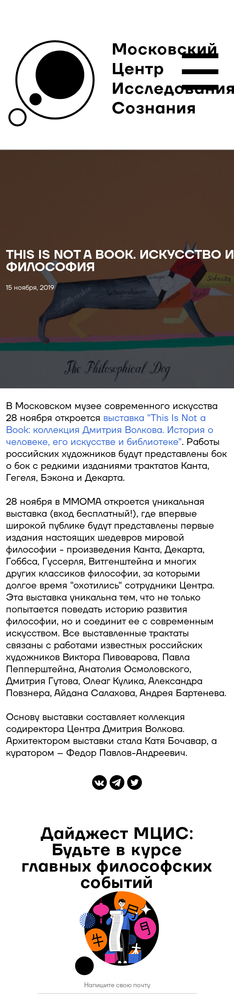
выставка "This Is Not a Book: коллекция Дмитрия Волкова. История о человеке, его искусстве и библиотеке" (109, 430)
